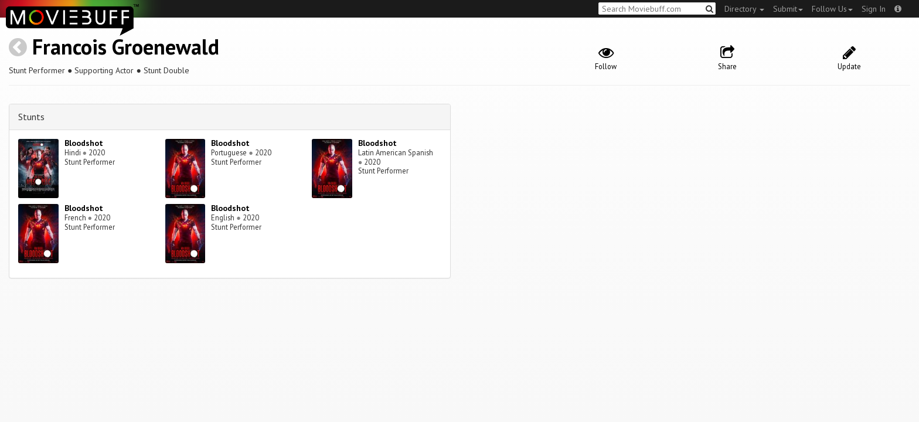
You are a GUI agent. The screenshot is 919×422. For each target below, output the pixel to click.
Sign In (874, 9)
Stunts (31, 116)
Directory (744, 9)
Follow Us (832, 9)
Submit (788, 9)
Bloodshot (83, 143)
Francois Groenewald (125, 46)
